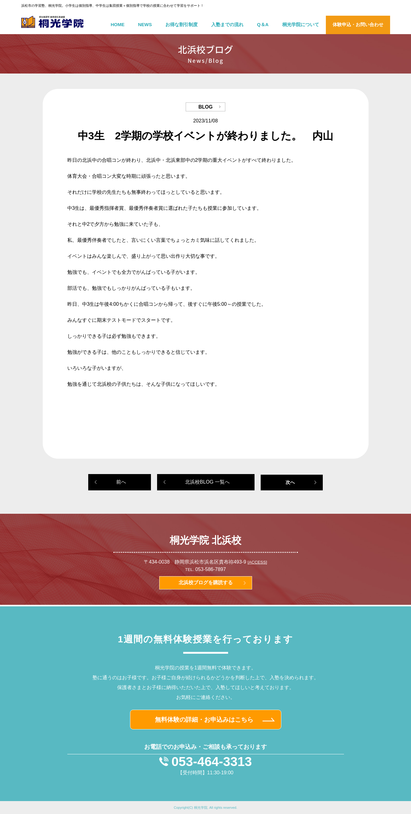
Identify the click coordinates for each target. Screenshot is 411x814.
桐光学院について (300, 24)
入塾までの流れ (227, 24)
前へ (121, 482)
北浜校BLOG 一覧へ (207, 482)
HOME (117, 24)
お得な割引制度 (181, 24)
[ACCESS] (257, 562)
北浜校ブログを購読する (206, 582)
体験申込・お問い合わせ (358, 24)
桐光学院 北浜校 (205, 540)
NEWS (145, 24)
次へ (290, 482)
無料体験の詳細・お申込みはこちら (204, 719)
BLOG (205, 107)
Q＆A (263, 24)
